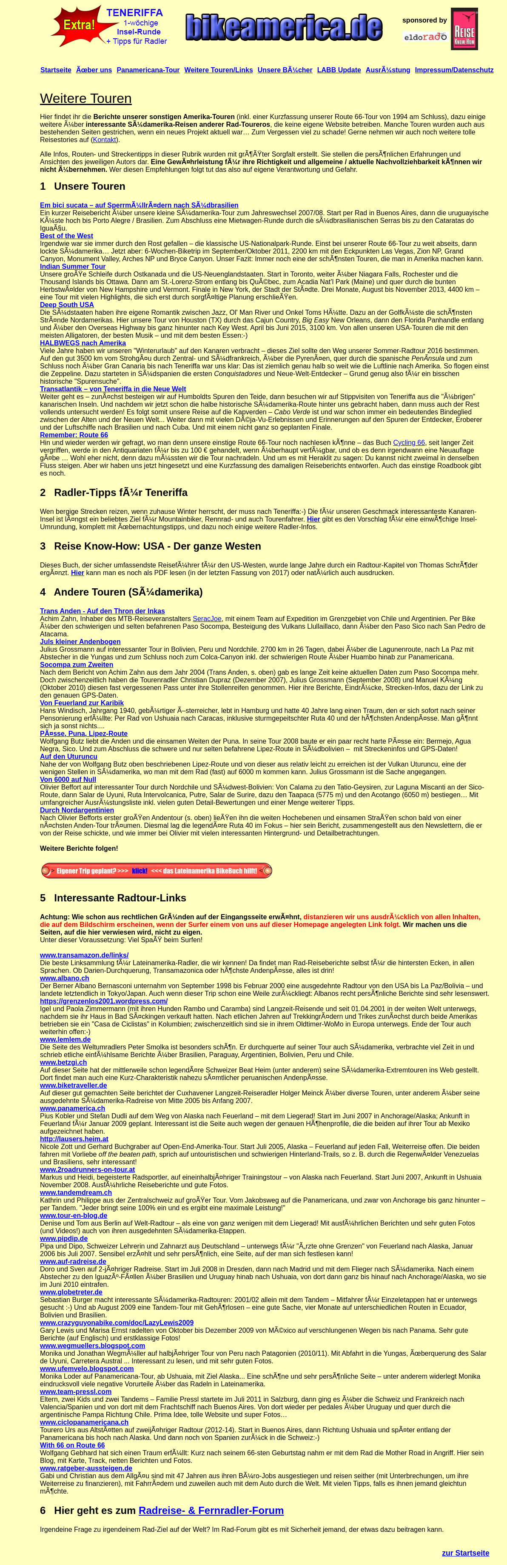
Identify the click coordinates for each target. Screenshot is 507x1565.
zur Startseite (465, 1553)
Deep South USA (67, 304)
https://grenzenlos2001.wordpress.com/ (104, 1001)
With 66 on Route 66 (72, 1445)
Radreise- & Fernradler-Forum (211, 1510)
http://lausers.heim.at (74, 1139)
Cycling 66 (409, 442)
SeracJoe (207, 618)
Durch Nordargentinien (77, 810)
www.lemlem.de (65, 1039)
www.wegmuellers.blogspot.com (92, 1345)
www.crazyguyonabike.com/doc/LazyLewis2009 (117, 1322)
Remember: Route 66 (74, 435)
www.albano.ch (64, 978)
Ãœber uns (94, 70)
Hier (313, 519)
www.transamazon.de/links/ (84, 955)
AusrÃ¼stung (388, 70)
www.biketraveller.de (73, 1085)
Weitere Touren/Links (219, 70)
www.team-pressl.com (75, 1391)
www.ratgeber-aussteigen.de (86, 1468)
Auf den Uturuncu (68, 756)
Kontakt (104, 139)
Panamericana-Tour (148, 70)
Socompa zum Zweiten (76, 664)
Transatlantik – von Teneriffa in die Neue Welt (113, 389)
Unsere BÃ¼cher (285, 70)
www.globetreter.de (71, 1292)
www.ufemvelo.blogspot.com (87, 1368)
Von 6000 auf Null (68, 779)
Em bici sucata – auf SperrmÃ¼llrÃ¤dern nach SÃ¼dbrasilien (139, 205)
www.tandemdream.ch (76, 1192)
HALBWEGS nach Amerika (83, 343)
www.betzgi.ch (63, 1062)
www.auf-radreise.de (73, 1261)
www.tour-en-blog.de (74, 1215)
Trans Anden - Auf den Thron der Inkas (102, 611)
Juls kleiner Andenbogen (80, 641)
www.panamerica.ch (72, 1108)
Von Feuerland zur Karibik (82, 703)
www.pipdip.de (64, 1238)
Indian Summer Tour (72, 266)
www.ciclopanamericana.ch (84, 1422)
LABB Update (339, 70)
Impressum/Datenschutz (454, 70)
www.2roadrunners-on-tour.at (87, 1169)
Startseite (55, 70)
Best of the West (66, 235)
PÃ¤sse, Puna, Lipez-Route (84, 733)
